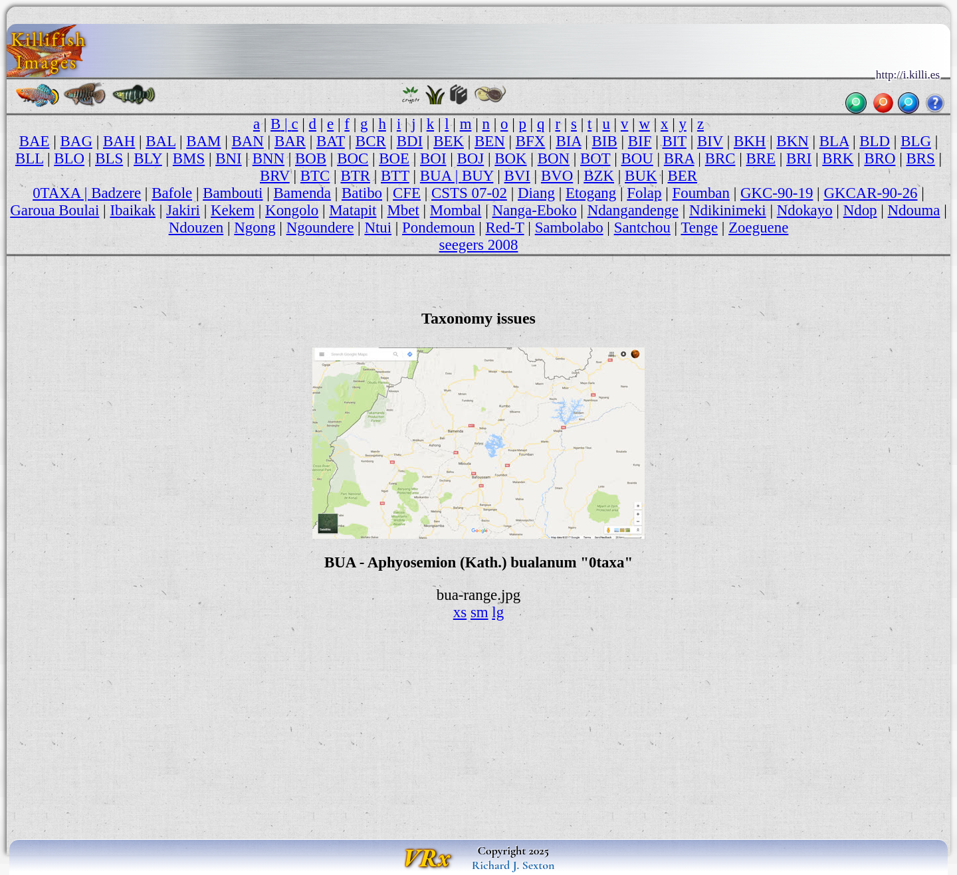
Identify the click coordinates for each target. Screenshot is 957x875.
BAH (119, 141)
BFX (531, 141)
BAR (290, 141)
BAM (203, 141)
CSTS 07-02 (469, 193)
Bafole (172, 193)
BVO (557, 175)
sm (479, 612)
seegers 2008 (478, 245)
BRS (920, 158)
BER (682, 175)
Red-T (505, 227)
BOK (510, 158)
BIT (674, 141)
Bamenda (302, 193)
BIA (568, 141)
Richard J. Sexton (513, 865)
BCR (371, 141)
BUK (641, 175)
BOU (637, 158)
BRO (879, 158)
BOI (433, 158)
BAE (34, 141)
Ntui (377, 227)
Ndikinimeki (727, 210)
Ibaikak (133, 210)
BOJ (470, 158)
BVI (517, 175)
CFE (407, 193)
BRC (720, 158)
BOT (595, 158)
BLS (109, 158)
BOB (310, 158)
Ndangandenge (633, 210)
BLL (29, 158)
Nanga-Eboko (534, 210)
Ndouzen (196, 227)
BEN (490, 141)
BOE (394, 158)
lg (498, 612)
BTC (315, 175)
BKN (792, 141)
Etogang (591, 193)
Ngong (254, 227)
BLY (148, 158)
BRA (679, 158)
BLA (834, 141)
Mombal (456, 210)
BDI (410, 141)
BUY (477, 175)
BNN (268, 158)
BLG (916, 141)
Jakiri (183, 210)
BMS (189, 158)
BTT (395, 175)
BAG (76, 141)
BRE (761, 158)
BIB (604, 141)
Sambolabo (569, 227)
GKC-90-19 (776, 193)
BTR (355, 175)
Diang (536, 193)
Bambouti (233, 193)
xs (460, 612)
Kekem (233, 210)
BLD (874, 141)
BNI (228, 158)
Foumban (700, 193)
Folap (644, 193)
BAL (160, 141)
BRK (837, 158)
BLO (69, 158)
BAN (248, 141)
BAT (330, 141)
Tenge (699, 227)
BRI (798, 158)
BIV (710, 141)
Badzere (116, 193)
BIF (640, 141)
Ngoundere (320, 227)
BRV (275, 175)
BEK (448, 141)
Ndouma (914, 210)
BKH (750, 141)
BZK (599, 175)
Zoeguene (758, 227)
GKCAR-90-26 (870, 193)
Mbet (403, 210)
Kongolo (291, 210)
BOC (352, 158)
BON (554, 158)
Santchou (642, 227)
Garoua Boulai (54, 210)
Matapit (352, 210)
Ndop (860, 210)
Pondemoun (438, 227)
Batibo (362, 193)
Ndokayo (805, 210)
